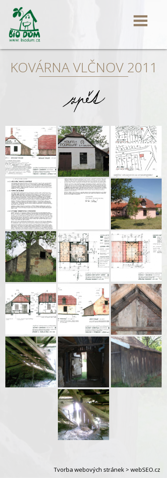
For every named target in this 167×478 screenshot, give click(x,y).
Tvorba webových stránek (89, 470)
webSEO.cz (145, 470)
